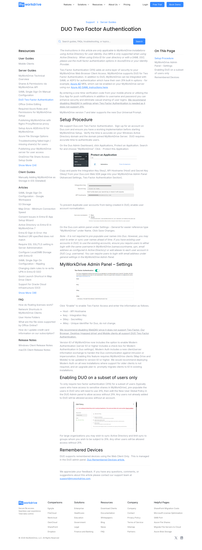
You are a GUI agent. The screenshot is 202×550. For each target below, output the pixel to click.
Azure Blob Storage (163, 531)
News (103, 527)
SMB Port (158, 517)
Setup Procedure (164, 58)
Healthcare (79, 513)
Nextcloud (52, 517)
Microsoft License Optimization (168, 513)
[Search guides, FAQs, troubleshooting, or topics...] (95, 41)
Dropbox (52, 531)
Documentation (108, 513)
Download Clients (109, 508)
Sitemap (131, 527)
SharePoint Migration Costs (166, 508)
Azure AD (75, 83)
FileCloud (52, 513)
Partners (131, 531)
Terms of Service (135, 522)
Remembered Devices (167, 77)
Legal (76, 527)
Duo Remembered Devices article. (106, 459)
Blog (103, 522)
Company (131, 508)
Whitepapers (106, 517)
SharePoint (53, 527)
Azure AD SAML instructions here (89, 87)
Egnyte (51, 508)
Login (145, 4)
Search (139, 41)
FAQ (102, 531)
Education (78, 517)
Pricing (127, 4)
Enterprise (79, 508)
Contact (131, 513)
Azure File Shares (162, 522)
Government (80, 522)
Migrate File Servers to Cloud (167, 527)
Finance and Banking (83, 531)
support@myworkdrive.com (75, 478)
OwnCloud (52, 522)
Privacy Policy (133, 517)
